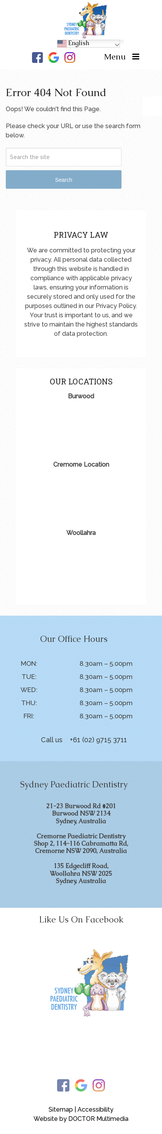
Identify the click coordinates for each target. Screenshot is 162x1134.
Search (63, 180)
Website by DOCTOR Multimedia (81, 1118)
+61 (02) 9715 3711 (98, 740)
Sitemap (61, 1109)
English (73, 43)
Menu (115, 56)
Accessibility (95, 1109)
